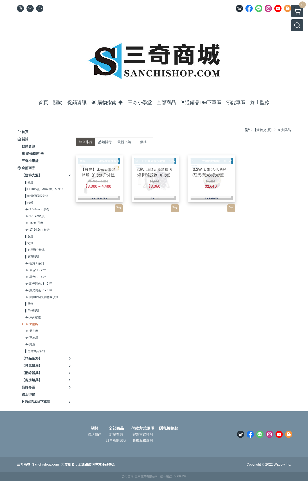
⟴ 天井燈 (31, 331)
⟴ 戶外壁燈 (33, 317)
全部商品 (116, 428)
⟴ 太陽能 (31, 324)
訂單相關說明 (116, 440)
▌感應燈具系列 (35, 351)
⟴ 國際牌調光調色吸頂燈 (41, 297)
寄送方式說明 (143, 434)
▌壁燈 (29, 304)
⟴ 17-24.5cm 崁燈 (37, 229)
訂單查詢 (116, 434)
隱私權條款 (168, 428)
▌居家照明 (32, 256)
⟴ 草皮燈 (31, 337)
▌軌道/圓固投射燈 (36, 196)
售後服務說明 (143, 440)
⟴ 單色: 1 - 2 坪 (35, 270)
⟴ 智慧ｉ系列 (34, 263)
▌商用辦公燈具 (35, 250)
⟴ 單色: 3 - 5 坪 (35, 277)
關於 (94, 428)
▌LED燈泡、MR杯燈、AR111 (44, 189)
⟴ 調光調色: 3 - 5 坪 (38, 283)
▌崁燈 (29, 202)
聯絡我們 (94, 434)
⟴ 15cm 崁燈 (34, 223)
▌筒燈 (29, 243)
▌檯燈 (29, 182)
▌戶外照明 (32, 310)
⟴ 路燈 (30, 344)
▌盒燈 (29, 236)
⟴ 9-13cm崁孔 (35, 216)
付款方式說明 (142, 428)
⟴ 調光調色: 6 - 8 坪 (38, 290)
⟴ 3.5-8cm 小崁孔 (37, 209)
